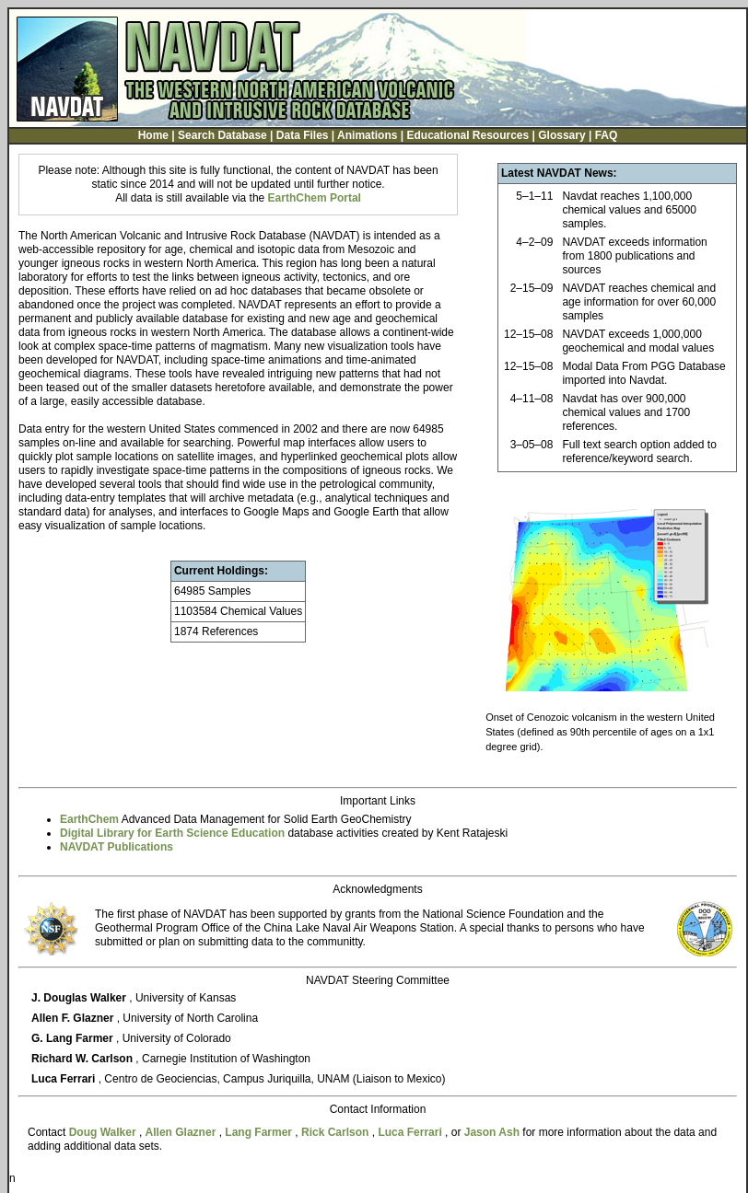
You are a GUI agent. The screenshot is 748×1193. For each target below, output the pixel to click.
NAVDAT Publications (116, 846)
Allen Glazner (182, 1132)
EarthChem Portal (314, 197)
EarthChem (89, 819)
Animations (367, 135)
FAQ (606, 135)
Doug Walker (104, 1132)
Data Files (302, 135)
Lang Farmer (260, 1132)
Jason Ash (493, 1132)
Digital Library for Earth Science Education (172, 833)
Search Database (222, 135)
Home (153, 135)
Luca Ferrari (411, 1132)
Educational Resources (467, 135)
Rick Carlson (336, 1132)
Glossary (561, 135)
